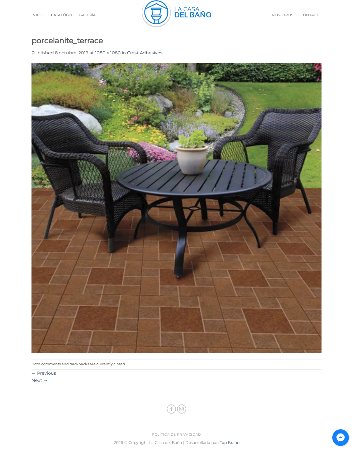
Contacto (311, 15)
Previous (43, 373)
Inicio (37, 15)
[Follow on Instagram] (181, 409)
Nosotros (282, 15)
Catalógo (61, 15)
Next (39, 380)
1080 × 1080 (108, 52)
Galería (87, 15)
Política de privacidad (176, 434)
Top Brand (229, 442)
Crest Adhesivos (144, 52)
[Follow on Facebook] (171, 409)
